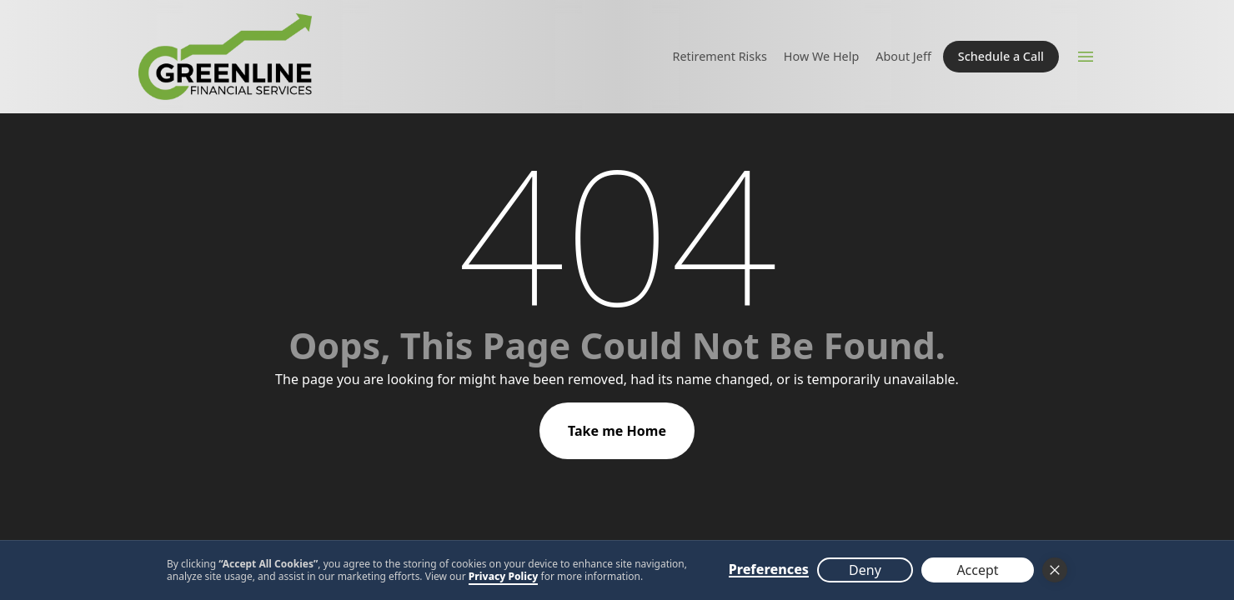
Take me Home (617, 431)
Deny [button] (865, 570)
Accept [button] (977, 570)
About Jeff (903, 56)
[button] (1054, 570)
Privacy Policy (504, 576)
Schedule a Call (1001, 56)
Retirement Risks (720, 56)
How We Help (821, 56)
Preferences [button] (769, 570)
